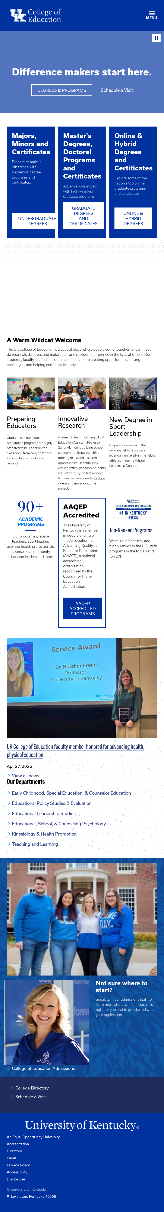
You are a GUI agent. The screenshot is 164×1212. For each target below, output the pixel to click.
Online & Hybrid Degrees (133, 218)
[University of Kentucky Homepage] (82, 1126)
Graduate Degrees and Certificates (83, 216)
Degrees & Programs (61, 90)
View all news (25, 775)
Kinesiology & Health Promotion (44, 833)
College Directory (32, 1087)
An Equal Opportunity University (33, 1137)
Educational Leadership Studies (44, 813)
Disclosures (16, 1179)
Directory (14, 1151)
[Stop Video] (156, 38)
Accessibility (17, 1172)
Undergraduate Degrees (37, 221)
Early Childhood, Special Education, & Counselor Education (71, 792)
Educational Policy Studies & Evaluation (52, 803)
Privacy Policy (18, 1165)
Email (11, 1158)
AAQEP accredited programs (82, 608)
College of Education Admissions (43, 1068)
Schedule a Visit (117, 90)
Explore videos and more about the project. (81, 483)
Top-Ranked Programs (130, 530)
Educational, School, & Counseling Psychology (59, 823)
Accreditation (18, 1144)
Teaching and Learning (35, 843)
